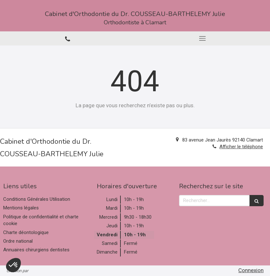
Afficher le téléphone (241, 147)
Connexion (251, 270)
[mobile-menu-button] (202, 38)
